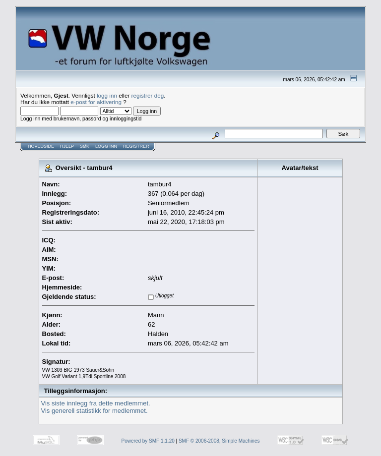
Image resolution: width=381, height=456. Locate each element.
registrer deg (147, 95)
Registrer (136, 146)
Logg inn (106, 146)
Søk (84, 146)
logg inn (107, 95)
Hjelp (67, 146)
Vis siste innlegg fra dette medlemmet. (95, 403)
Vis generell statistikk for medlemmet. (94, 410)
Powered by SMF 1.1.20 (148, 441)
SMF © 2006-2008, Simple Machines (219, 441)
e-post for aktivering (96, 102)
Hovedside (41, 146)
